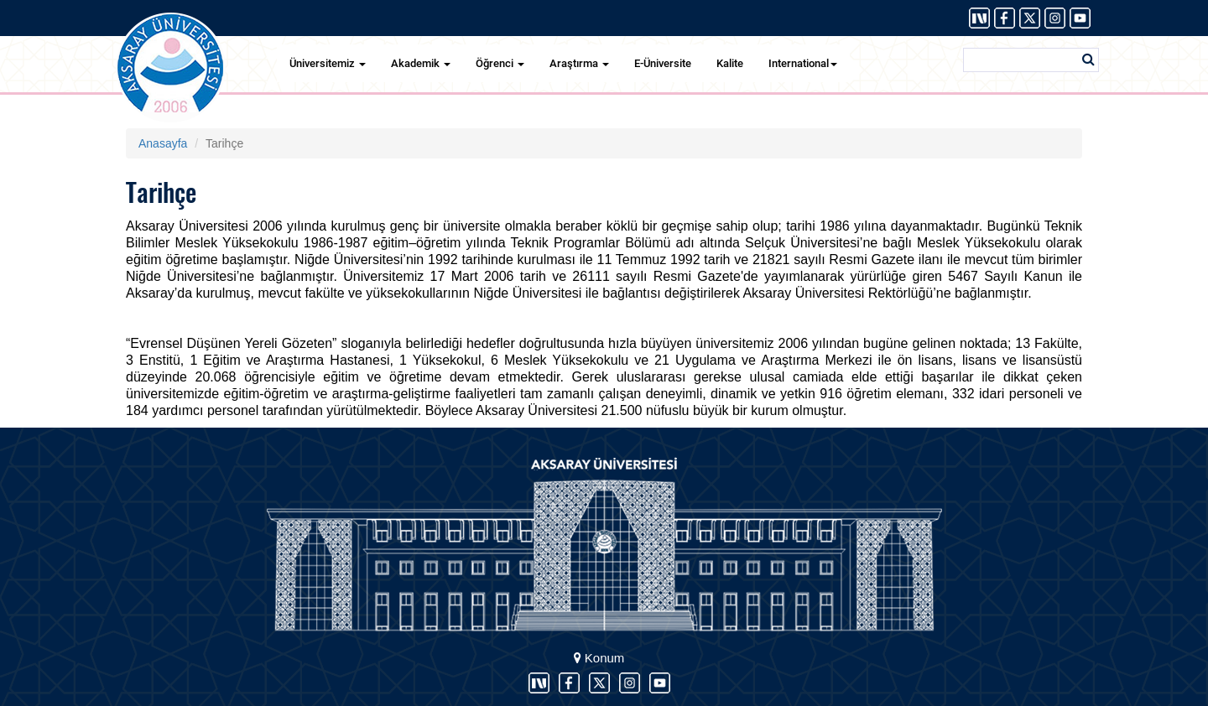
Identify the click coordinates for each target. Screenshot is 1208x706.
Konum (599, 658)
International (802, 63)
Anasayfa (162, 143)
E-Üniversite (662, 63)
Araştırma (579, 63)
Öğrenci (500, 63)
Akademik (420, 63)
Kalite (729, 63)
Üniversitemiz (327, 63)
